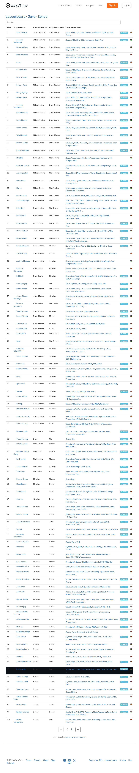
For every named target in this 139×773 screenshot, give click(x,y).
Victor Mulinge (22, 677)
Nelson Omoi (21, 85)
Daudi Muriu (21, 554)
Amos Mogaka (22, 356)
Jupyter (81, 534)
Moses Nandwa (22, 619)
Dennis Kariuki (22, 143)
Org (93, 689)
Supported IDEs (95, 760)
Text (101, 40)
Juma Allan (21, 669)
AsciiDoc (74, 369)
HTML (107, 47)
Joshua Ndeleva (23, 522)
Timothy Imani (22, 311)
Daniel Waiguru (22, 649)
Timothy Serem (22, 689)
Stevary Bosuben (23, 662)
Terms (28, 760)
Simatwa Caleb (22, 682)
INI (111, 158)
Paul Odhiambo (22, 150)
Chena (19, 529)
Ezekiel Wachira (22, 712)
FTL (99, 150)
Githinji (19, 404)
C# (67, 431)
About (45, 760)
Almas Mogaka (22, 467)
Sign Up (112, 5)
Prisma (94, 529)
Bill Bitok (19, 276)
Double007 (21, 180)
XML (82, 32)
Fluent (106, 341)
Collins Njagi (21, 607)
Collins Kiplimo (22, 644)
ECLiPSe (73, 241)
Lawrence (20, 364)
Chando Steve (22, 113)
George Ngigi (21, 284)
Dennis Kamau (22, 479)
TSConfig (108, 562)
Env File (93, 150)
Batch (104, 644)
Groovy (109, 105)
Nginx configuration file (86, 115)
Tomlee (19, 391)
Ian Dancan (21, 459)
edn (88, 587)
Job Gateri (20, 587)
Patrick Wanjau (22, 369)
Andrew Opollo (22, 542)
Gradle (84, 329)
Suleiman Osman (23, 416)
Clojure (74, 587)
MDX (98, 459)
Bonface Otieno (22, 165)
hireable (124, 32)
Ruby (78, 296)
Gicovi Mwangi (22, 439)
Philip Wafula (21, 70)
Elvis (18, 376)
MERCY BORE (21, 77)
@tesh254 (20, 384)
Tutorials (11, 763)
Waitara (19, 657)
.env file (110, 32)
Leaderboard (15, 17)
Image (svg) (106, 165)
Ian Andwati (21, 704)
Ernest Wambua (22, 567)
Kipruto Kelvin (22, 599)
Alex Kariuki (21, 334)
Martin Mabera (22, 231)
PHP (81, 105)
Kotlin (78, 62)
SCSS (108, 128)
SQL (78, 32)
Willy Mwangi (21, 135)
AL (82, 304)
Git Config (70, 211)
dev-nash (20, 592)
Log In (126, 5)
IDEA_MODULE (81, 424)
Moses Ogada (22, 431)
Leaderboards (65, 5)
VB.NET (102, 431)
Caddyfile (70, 557)
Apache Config (91, 200)
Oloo (18, 341)
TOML (102, 62)
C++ (95, 269)
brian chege (21, 562)
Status (123, 760)
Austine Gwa (21, 324)
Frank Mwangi (22, 120)
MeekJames (21, 484)
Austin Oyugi (21, 253)
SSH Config (92, 284)
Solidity (100, 47)
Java (32, 17)
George (19, 499)
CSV (114, 499)
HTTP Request (107, 150)
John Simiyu (21, 396)
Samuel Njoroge (22, 200)
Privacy (37, 760)
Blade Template (82, 416)
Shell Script (75, 57)
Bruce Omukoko (22, 246)
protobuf (75, 399)
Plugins (90, 5)
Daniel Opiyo (21, 97)
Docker (88, 32)
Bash (68, 35)
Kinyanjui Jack (22, 47)
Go (72, 143)
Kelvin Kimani (21, 196)
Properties (99, 55)
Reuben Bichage (23, 632)
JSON (103, 32)
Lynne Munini (21, 238)
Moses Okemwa (22, 572)
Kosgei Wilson (22, 316)
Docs (100, 5)
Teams (79, 5)
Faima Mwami (21, 289)
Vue (72, 216)
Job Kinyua (21, 491)
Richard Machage (23, 579)
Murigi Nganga (22, 92)
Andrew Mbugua (23, 261)
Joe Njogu (20, 471)
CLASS (78, 211)
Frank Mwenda (22, 55)
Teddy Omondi (22, 507)
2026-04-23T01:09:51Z (75, 737)
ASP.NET (94, 431)
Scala (83, 619)
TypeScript (90, 128)
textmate (90, 55)
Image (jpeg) (111, 173)
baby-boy (20, 208)
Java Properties (78, 55)
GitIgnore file (110, 55)
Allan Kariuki (21, 637)
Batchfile (85, 57)
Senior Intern (21, 223)
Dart (68, 246)
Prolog (109, 669)
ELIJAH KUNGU (22, 444)
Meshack (20, 547)
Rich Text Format (88, 487)
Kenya (42, 17)
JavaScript (76, 77)
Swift (68, 574)
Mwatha (19, 158)
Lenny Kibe (21, 216)
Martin (19, 188)
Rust (106, 253)
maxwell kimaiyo (23, 409)
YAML (73, 32)
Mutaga (19, 627)
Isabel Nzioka (21, 128)
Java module (99, 105)
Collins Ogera (21, 329)
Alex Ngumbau (22, 173)
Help (130, 760)
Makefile (96, 70)
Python (89, 47)
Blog (53, 760)
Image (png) (92, 276)
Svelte (79, 269)
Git (115, 276)
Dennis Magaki (22, 514)
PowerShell (71, 115)
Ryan (18, 62)
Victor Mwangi (22, 424)
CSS (77, 105)
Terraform (111, 356)
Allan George (21, 32)
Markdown (96, 32)
